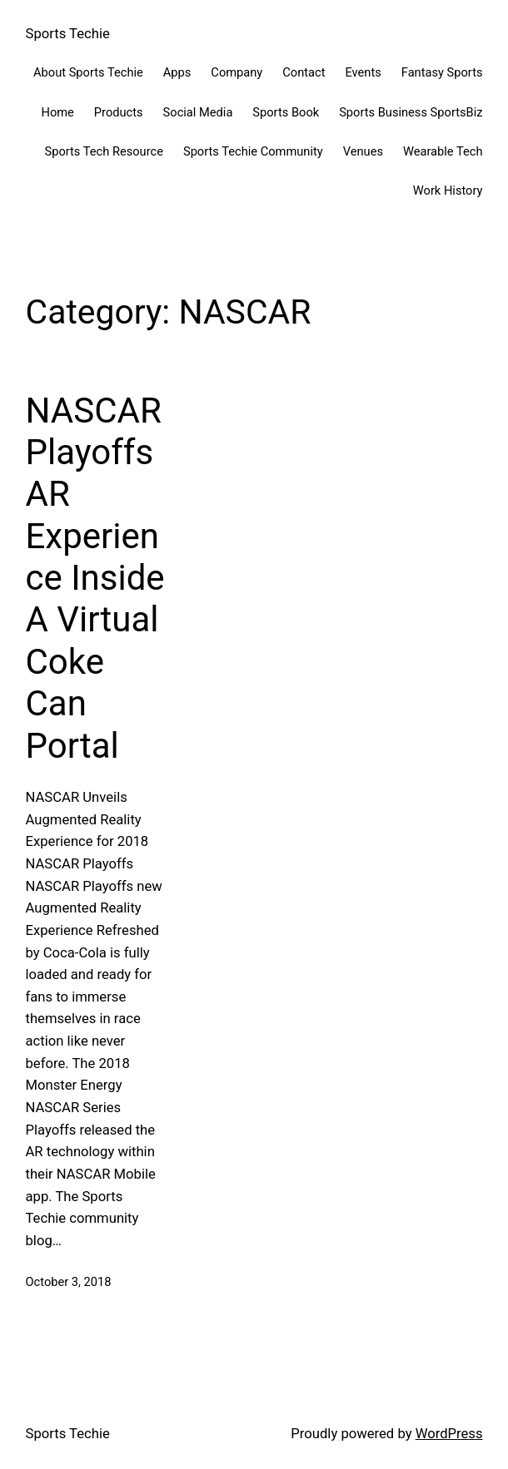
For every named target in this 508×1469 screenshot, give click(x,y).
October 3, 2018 (69, 1281)
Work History (448, 190)
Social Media (198, 112)
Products (118, 112)
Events (363, 72)
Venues (363, 151)
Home (57, 112)
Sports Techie (68, 34)
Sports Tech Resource (104, 151)
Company (236, 72)
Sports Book (285, 112)
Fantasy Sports (442, 72)
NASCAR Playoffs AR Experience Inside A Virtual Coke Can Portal (95, 578)
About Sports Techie (88, 72)
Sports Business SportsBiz (410, 112)
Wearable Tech (443, 151)
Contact (303, 72)
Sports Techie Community (253, 151)
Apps (177, 72)
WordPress (449, 1434)
